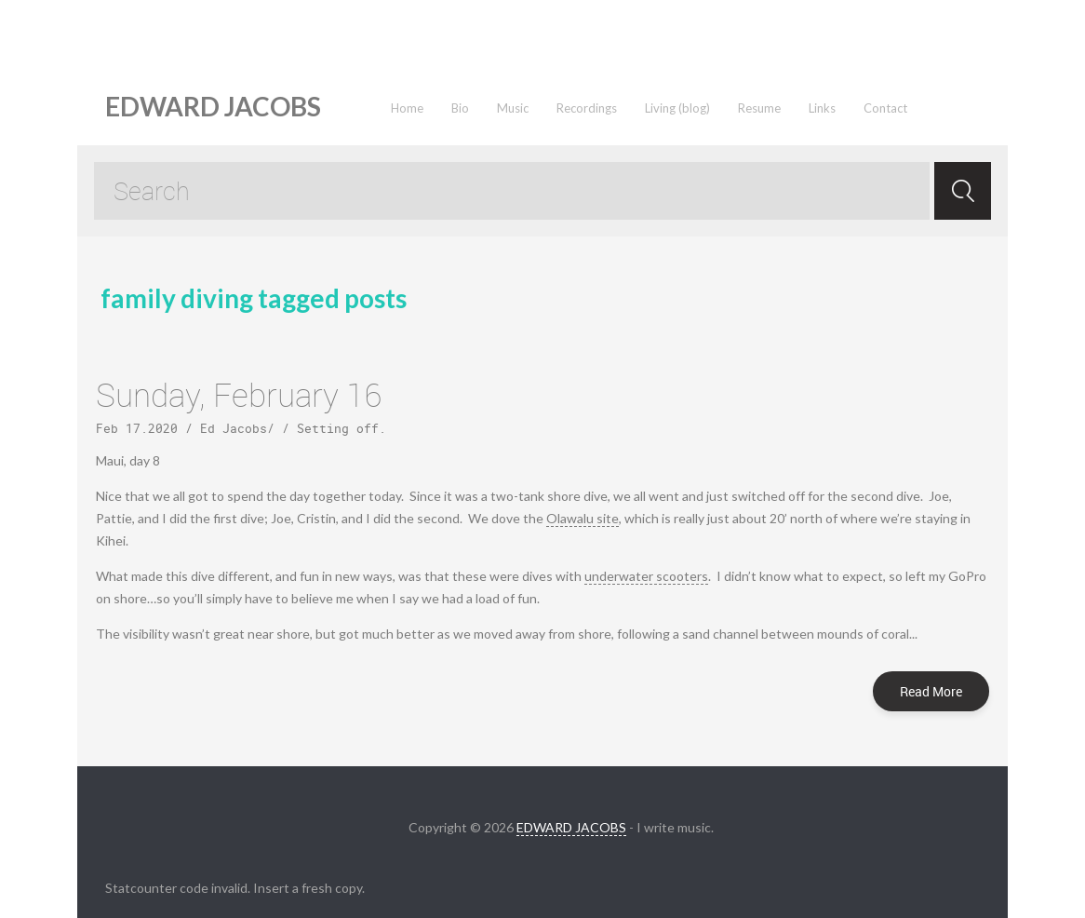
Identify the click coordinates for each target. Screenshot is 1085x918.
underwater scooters (646, 576)
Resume (759, 108)
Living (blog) (677, 108)
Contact (885, 108)
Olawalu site (582, 518)
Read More (931, 691)
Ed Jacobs (233, 428)
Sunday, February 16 (239, 394)
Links (822, 108)
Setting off (338, 428)
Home (407, 108)
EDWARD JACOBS (571, 827)
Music (513, 108)
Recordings (586, 108)
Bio (460, 108)
